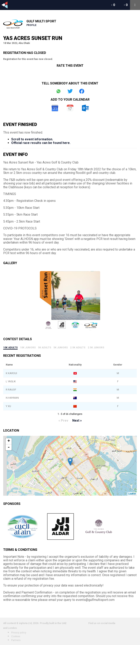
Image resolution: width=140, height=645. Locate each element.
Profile (31, 25)
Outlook (85, 108)
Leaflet (132, 493)
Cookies (15, 636)
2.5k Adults (77, 347)
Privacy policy (18, 632)
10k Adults (10, 347)
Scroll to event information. (32, 139)
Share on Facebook (81, 91)
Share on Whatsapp (58, 91)
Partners (16, 640)
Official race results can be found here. (41, 143)
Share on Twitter (70, 91)
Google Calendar (54, 108)
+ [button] (8, 441)
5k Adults (44, 347)
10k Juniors (28, 347)
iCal (70, 108)
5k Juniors (60, 347)
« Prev (63, 420)
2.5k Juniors (96, 347)
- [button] (8, 447)
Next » (77, 420)
